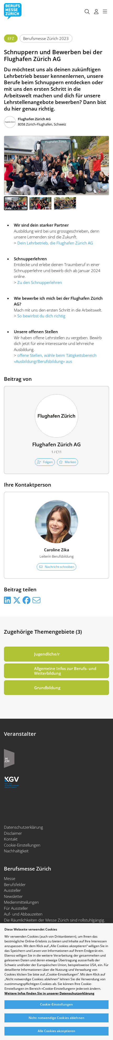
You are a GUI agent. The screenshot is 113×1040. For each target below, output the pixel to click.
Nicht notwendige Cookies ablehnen (56, 1018)
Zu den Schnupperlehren (39, 282)
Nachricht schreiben (56, 566)
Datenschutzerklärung (23, 827)
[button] (16, 203)
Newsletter (13, 896)
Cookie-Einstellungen (22, 845)
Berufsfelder (15, 884)
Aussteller (12, 890)
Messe (9, 878)
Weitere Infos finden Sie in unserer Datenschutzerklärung (49, 993)
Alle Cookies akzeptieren (57, 1031)
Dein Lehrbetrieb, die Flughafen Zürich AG (55, 243)
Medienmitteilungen (21, 902)
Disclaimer (13, 833)
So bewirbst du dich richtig (41, 315)
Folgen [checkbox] (45, 462)
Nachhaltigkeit (16, 850)
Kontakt (11, 839)
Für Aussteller (16, 908)
